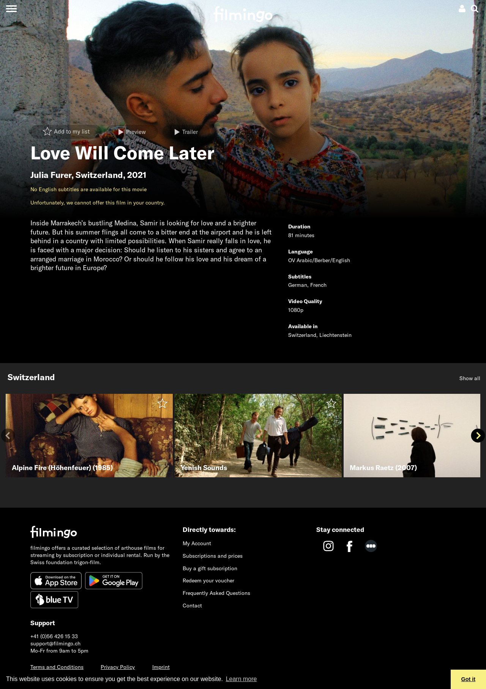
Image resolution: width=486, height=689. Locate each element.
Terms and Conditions (57, 667)
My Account (197, 543)
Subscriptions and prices (213, 555)
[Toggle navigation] (11, 8)
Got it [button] (468, 679)
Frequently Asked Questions (216, 593)
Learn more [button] (241, 679)
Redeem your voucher (208, 580)
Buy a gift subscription (210, 568)
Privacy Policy (118, 667)
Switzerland (99, 175)
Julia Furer (50, 175)
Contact (192, 605)
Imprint (161, 667)
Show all (469, 378)
